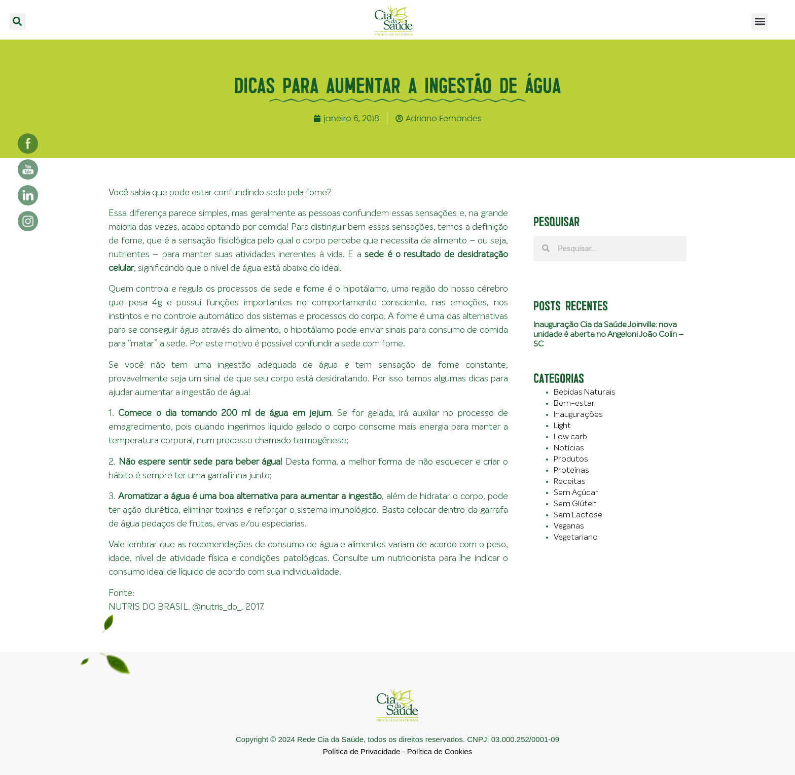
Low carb (570, 437)
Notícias (569, 448)
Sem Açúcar (576, 492)
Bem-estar (574, 403)
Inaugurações (578, 414)
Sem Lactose (578, 515)
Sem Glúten (575, 504)
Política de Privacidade (362, 751)
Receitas (570, 481)
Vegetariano (576, 537)
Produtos (571, 459)
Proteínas (571, 470)
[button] (17, 21)
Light (562, 425)
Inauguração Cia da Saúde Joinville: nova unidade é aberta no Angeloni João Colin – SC (608, 334)
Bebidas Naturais (585, 392)
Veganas (569, 526)
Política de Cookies (439, 751)
